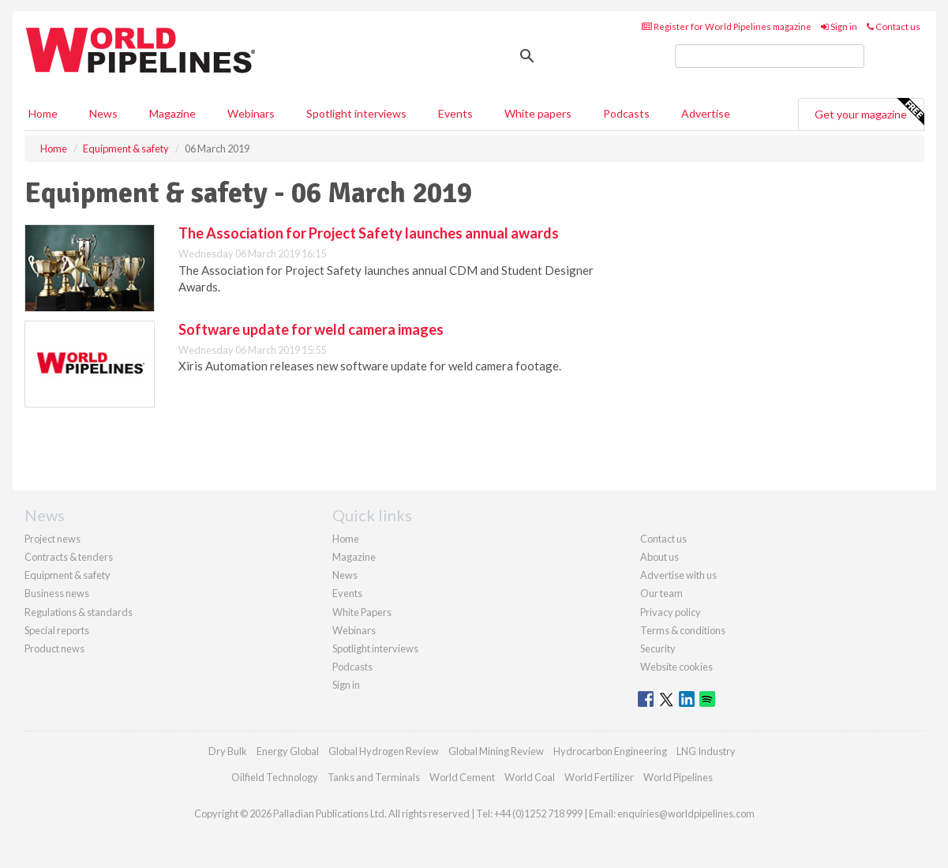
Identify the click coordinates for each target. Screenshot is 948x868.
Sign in (839, 26)
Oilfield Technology (274, 777)
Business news (56, 593)
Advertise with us (678, 575)
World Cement (462, 777)
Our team (661, 593)
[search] (769, 56)
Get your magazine (869, 112)
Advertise (705, 113)
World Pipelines (678, 777)
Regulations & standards (78, 612)
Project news (52, 538)
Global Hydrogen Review (383, 751)
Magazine (172, 113)
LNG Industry (706, 751)
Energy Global (288, 751)
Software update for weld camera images (311, 329)
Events (455, 113)
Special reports (56, 630)
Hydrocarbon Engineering (610, 751)
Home (43, 113)
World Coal (529, 777)
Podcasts (626, 113)
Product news (54, 648)
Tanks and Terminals (374, 777)
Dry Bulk (227, 751)
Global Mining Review (496, 751)
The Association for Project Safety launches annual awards (368, 233)
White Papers (362, 612)
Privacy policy (670, 612)
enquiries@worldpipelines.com (686, 813)
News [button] (103, 113)
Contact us (893, 26)
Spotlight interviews (356, 113)
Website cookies (676, 666)
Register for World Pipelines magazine (726, 26)
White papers (537, 113)
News (345, 575)
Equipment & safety (67, 575)
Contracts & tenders (68, 556)
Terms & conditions (682, 630)
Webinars (251, 113)
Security (658, 648)
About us (659, 556)
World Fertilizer (599, 777)
